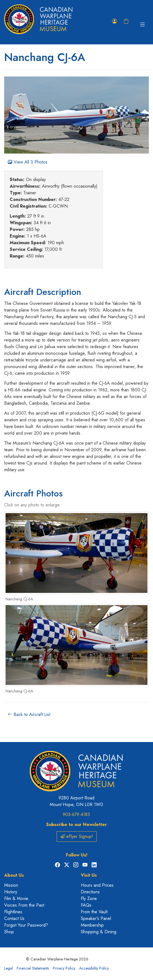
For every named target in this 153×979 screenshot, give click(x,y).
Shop (9, 932)
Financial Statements (33, 968)
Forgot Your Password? (26, 925)
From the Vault (94, 912)
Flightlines (13, 912)
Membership (92, 925)
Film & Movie (16, 898)
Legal (8, 968)
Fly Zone (89, 898)
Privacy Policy (64, 968)
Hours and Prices (97, 885)
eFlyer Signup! (76, 836)
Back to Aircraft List (29, 714)
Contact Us (14, 918)
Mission (11, 885)
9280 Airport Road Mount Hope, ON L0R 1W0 (76, 801)
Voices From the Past (24, 905)
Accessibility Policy (94, 968)
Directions (90, 892)
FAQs (86, 905)
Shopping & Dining (98, 932)
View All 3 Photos (27, 162)
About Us (14, 875)
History (10, 892)
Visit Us (89, 875)
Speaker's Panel (96, 918)
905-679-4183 (76, 814)
